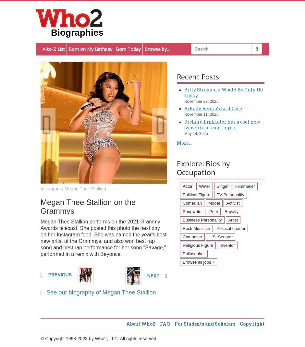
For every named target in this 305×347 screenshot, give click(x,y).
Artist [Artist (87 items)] (233, 220)
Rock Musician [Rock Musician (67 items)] (196, 228)
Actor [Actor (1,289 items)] (187, 186)
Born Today (128, 49)
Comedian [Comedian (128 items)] (192, 203)
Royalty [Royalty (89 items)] (231, 211)
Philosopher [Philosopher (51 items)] (194, 253)
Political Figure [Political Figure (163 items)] (196, 194)
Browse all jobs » (198, 262)
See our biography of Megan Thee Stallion (98, 292)
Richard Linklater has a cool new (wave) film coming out (222, 125)
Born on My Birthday (90, 49)
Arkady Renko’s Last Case (213, 108)
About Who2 (140, 324)
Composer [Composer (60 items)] (192, 236)
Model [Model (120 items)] (214, 203)
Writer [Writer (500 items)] (204, 186)
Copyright (252, 324)
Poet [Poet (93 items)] (213, 211)
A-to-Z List (54, 49)
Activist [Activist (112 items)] (232, 203)
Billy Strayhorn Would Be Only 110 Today (223, 93)
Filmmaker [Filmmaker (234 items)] (245, 186)
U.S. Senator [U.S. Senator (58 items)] (221, 236)
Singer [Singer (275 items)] (223, 186)
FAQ (165, 324)
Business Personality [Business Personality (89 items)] (202, 220)
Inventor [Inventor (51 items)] (227, 245)
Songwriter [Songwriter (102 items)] (193, 211)
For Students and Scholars (205, 324)
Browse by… (157, 49)
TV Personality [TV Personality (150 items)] (230, 194)
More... (184, 143)
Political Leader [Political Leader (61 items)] (230, 228)
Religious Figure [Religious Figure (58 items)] (198, 245)
